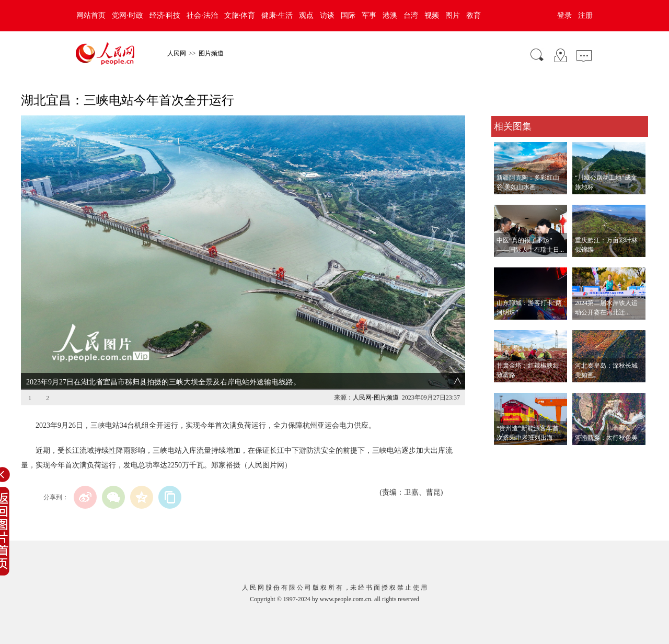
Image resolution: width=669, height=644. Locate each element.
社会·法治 (202, 15)
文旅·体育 (240, 15)
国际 (348, 15)
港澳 (390, 15)
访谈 (327, 15)
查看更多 (506, 456)
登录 (564, 15)
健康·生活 (277, 15)
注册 (585, 15)
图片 (452, 15)
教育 (473, 15)
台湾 (410, 15)
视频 (431, 15)
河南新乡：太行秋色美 (606, 437)
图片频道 (211, 53)
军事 (369, 15)
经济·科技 (165, 15)
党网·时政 (127, 15)
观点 (306, 15)
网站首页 (91, 15)
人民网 (176, 53)
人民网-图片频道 (376, 397)
